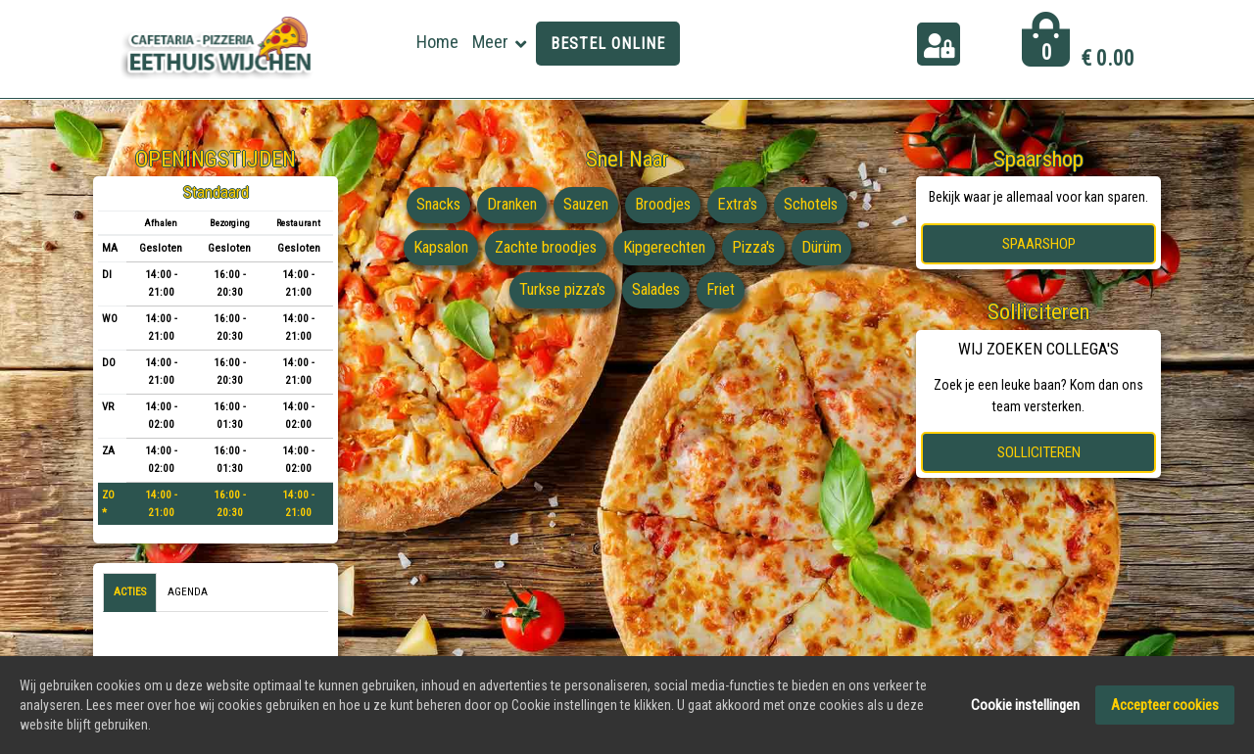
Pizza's (759, 248)
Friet (725, 290)
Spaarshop (1039, 244)
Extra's (741, 204)
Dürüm (829, 248)
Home (437, 41)
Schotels (817, 204)
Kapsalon (435, 248)
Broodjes (665, 204)
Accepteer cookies (1165, 705)
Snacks (433, 204)
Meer (490, 41)
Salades (658, 290)
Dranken (509, 204)
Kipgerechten (666, 248)
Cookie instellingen (1025, 705)
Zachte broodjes (544, 248)
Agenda (188, 592)
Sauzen (586, 204)
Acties (130, 592)
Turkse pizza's (559, 290)
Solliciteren (1039, 452)
